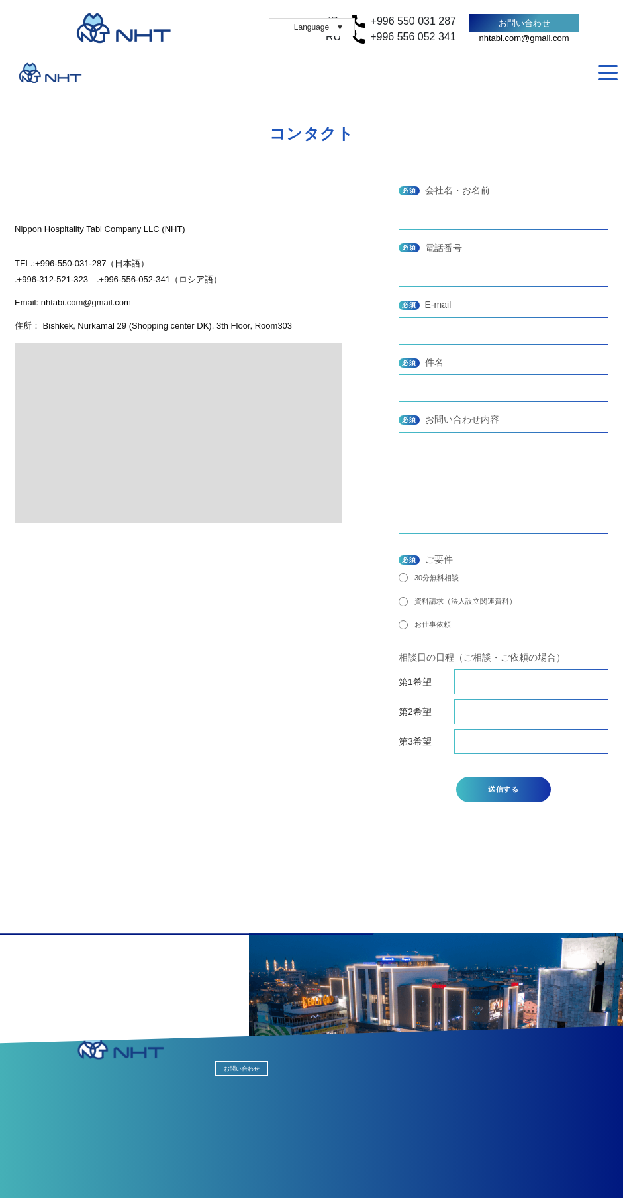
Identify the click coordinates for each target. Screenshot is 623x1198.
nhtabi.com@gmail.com (524, 38)
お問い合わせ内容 (449, 419)
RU (587, 72)
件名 (421, 362)
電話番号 (430, 248)
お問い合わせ (524, 23)
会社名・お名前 (444, 190)
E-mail (425, 305)
